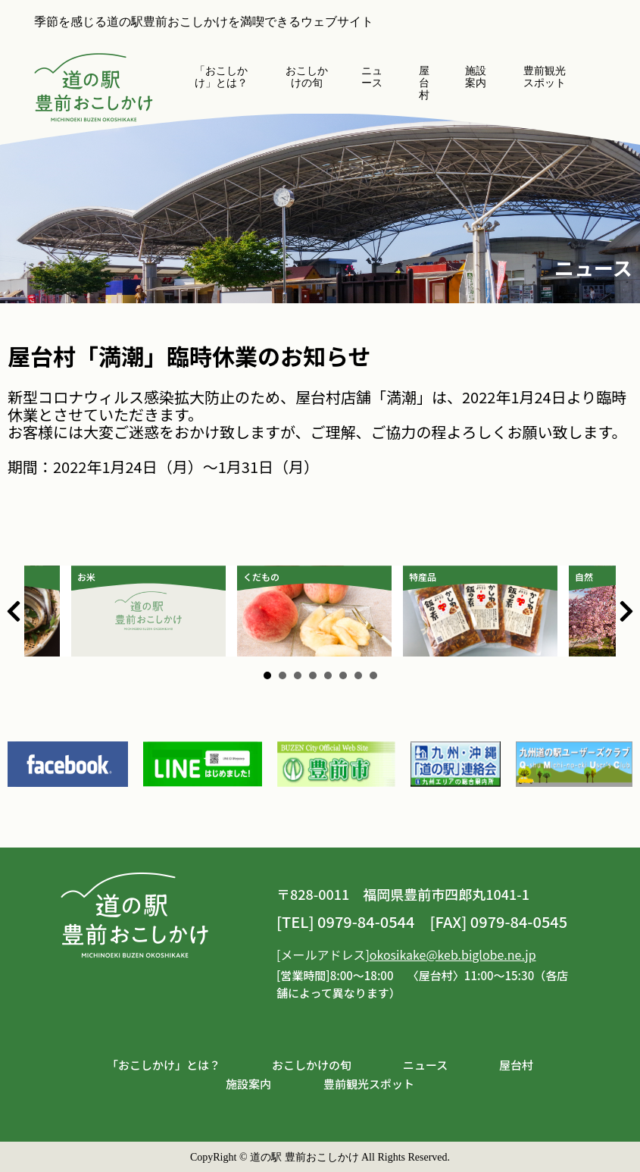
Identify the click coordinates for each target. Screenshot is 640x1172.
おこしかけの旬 (307, 77)
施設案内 (475, 77)
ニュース (371, 77)
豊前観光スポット (544, 77)
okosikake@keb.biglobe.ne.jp (453, 954)
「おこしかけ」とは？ (221, 77)
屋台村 (424, 83)
